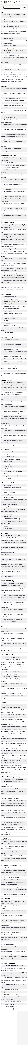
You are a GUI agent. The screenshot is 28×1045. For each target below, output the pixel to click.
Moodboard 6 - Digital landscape (12, 487)
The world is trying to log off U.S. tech (14, 273)
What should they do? (9, 456)
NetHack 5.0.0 (5, 554)
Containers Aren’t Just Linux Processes (14, 165)
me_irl (5, 19)
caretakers (6, 526)
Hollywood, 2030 (8, 468)
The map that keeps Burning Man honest (14, 105)
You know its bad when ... (10, 452)
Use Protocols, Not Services (11, 167)
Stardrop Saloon (8, 461)
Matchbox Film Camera (10, 45)
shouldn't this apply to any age (12, 55)
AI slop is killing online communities (13, 141)
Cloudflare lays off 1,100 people (12, 249)
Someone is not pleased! (10, 296)
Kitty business (7, 516)
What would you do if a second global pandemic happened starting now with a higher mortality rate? (13, 605)
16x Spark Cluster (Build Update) (12, 676)
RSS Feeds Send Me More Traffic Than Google (13, 542)
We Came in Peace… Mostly (11, 497)
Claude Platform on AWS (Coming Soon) (14, 887)
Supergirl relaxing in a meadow (12, 459)
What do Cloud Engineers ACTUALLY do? (15, 894)
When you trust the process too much (14, 965)
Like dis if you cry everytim (11, 339)
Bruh (5, 698)
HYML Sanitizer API (9, 189)
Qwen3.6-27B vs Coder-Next (11, 671)
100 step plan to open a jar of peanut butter (15, 361)
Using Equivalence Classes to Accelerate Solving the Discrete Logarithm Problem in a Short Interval (13, 199)
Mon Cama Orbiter (9, 514)
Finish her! (6, 320)
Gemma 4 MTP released (10, 674)
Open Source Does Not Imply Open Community (13, 559)
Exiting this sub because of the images (14, 371)
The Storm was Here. (9, 492)
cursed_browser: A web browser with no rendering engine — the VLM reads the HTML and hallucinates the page (13, 567)
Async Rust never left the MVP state (10, 535)
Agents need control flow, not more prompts (15, 107)
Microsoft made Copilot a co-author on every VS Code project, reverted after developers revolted (14, 254)
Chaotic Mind (7, 478)
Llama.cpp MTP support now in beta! (13, 695)
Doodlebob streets (8, 332)
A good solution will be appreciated (13, 1001)
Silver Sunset (7, 485)
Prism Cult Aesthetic (9, 490)
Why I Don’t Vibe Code (7, 576)
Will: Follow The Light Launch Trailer (13, 445)
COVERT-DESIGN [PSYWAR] (12, 519)
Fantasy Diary (7, 495)
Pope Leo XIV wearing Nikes (11, 26)
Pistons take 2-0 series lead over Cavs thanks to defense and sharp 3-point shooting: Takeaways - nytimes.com (14, 734)
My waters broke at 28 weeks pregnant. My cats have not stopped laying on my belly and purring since (14, 60)
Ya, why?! (6, 454)
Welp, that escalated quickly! (11, 349)
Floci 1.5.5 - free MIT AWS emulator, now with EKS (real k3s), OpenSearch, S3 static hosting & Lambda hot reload (13, 865)
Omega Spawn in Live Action (11, 476)
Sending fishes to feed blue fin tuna (13, 24)
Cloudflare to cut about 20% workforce (14, 100)
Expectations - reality (9, 318)
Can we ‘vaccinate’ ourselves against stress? (13, 920)
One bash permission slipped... (12, 657)
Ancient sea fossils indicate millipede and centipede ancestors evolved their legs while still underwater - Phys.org (13, 722)
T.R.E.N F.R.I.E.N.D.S (9, 1004)
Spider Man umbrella (9, 325)
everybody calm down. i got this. (12, 342)
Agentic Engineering (9, 139)
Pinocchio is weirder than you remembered (15, 103)
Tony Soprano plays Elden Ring (12, 299)
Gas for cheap (7, 311)
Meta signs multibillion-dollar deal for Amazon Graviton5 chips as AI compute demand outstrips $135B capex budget (14, 882)
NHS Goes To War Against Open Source (12, 547)
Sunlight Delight (8, 507)
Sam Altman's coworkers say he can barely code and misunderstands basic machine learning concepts (14, 980)
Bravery (6, 473)
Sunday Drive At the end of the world (13, 471)
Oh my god (6, 363)
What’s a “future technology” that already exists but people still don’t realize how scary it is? (13, 598)
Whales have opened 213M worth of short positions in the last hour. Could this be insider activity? (13, 791)
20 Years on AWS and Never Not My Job (14, 855)
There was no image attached (11, 994)
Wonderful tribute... (9, 38)
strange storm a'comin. (10, 528)
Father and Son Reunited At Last (12, 356)
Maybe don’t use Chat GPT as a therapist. (15, 359)
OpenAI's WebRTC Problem (11, 162)
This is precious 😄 (9, 48)
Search (24, 7)
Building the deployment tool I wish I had (12, 557)
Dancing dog (7, 323)
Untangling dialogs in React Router (13, 208)
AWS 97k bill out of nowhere (11, 877)
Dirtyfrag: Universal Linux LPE (12, 98)
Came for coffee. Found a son (12, 69)
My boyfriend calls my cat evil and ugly (14, 21)
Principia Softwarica (6, 562)
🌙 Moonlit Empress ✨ (10, 466)
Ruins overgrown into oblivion (11, 464)
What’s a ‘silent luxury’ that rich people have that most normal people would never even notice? (14, 590)
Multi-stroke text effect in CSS (9, 545)
